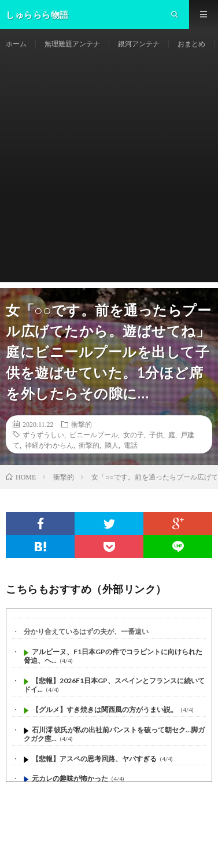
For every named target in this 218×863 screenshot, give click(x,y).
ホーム (16, 43)
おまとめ (191, 43)
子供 (156, 434)
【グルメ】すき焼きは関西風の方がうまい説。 (105, 709)
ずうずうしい (43, 434)
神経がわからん (49, 444)
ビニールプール (93, 434)
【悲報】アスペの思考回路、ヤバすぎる (94, 758)
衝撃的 (81, 424)
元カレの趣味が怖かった (70, 778)
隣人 (112, 444)
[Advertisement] (109, 173)
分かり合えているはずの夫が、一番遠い (86, 631)
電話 (131, 444)
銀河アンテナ (139, 43)
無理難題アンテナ (72, 43)
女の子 (133, 434)
